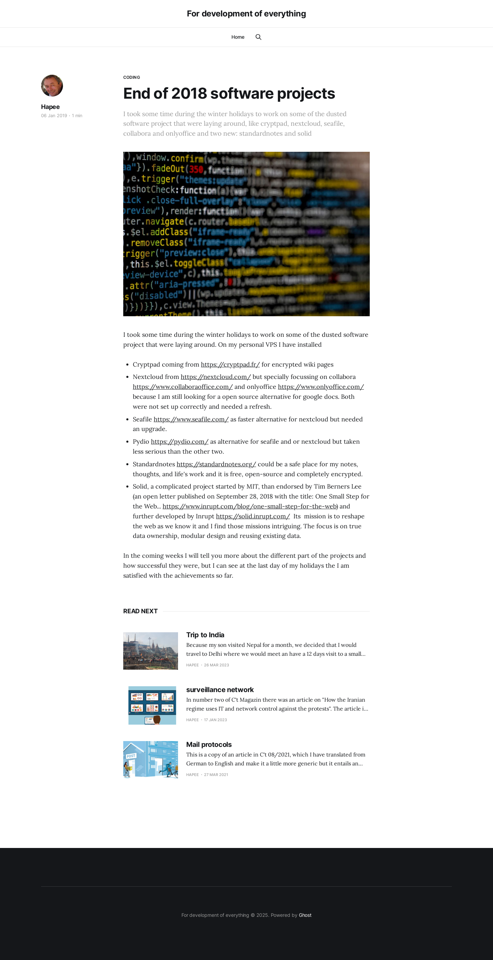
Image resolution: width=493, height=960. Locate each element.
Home (237, 37)
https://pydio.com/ (179, 441)
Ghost (305, 915)
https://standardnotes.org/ (216, 464)
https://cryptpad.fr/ (230, 364)
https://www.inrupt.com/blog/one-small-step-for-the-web (249, 506)
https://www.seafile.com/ (191, 419)
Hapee (50, 106)
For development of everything (246, 14)
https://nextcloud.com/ (216, 377)
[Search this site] (258, 37)
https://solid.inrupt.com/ (253, 516)
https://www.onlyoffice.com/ (321, 387)
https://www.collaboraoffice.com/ (183, 387)
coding (131, 77)
